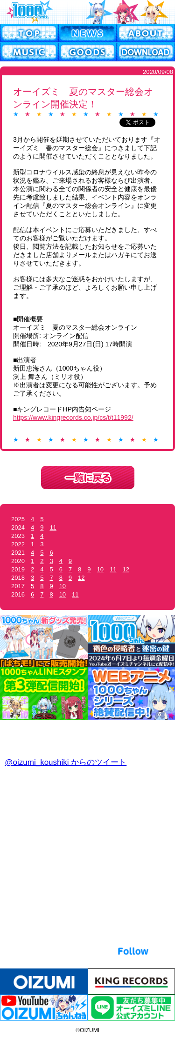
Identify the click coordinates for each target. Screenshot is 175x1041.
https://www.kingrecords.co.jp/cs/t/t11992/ (73, 417)
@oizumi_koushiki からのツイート (65, 762)
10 (100, 569)
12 (126, 569)
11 (52, 527)
